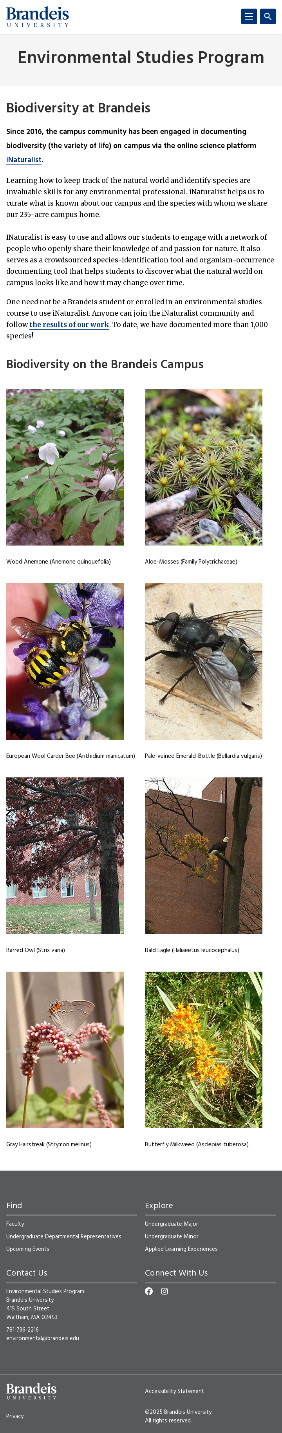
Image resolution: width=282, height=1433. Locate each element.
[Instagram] (164, 1291)
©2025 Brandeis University (178, 1412)
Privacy (15, 1416)
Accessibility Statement (174, 1391)
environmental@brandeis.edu (42, 1338)
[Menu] (249, 16)
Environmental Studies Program (141, 59)
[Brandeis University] (37, 16)
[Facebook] (149, 1291)
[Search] (268, 16)
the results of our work (69, 324)
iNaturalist (24, 160)
